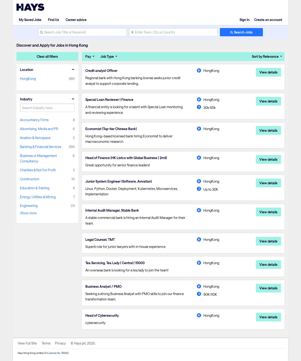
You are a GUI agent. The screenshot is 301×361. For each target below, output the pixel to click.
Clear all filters (47, 56)
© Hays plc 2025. (83, 343)
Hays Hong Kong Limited (31, 353)
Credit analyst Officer (101, 71)
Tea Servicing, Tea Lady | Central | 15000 (115, 263)
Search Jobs (243, 32)
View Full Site (27, 343)
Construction (29, 179)
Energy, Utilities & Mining (38, 197)
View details (268, 72)
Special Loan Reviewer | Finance (109, 100)
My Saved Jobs (30, 20)
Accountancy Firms (34, 120)
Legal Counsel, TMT (100, 240)
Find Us (53, 20)
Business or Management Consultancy (38, 158)
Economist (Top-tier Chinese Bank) (111, 129)
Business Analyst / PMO (103, 286)
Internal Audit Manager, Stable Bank (112, 210)
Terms (46, 343)
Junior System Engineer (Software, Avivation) (118, 181)
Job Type (107, 56)
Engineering (29, 206)
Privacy (60, 343)
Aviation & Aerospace (35, 138)
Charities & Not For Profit (38, 170)
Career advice (76, 20)
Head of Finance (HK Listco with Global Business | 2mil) (126, 158)
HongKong (28, 79)
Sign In (245, 20)
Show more (28, 213)
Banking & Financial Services (40, 147)
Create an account (268, 20)
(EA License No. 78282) (56, 353)
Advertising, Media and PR (39, 129)
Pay (88, 56)
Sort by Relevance (265, 56)
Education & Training (34, 188)
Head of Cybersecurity (102, 315)
